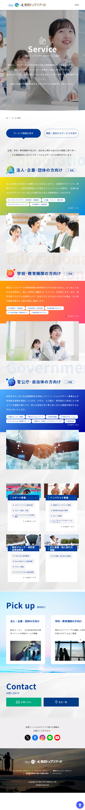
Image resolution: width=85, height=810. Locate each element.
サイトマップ (56, 791)
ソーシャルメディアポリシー (20, 790)
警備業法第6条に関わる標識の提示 (37, 791)
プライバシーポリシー (41, 790)
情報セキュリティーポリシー (62, 790)
